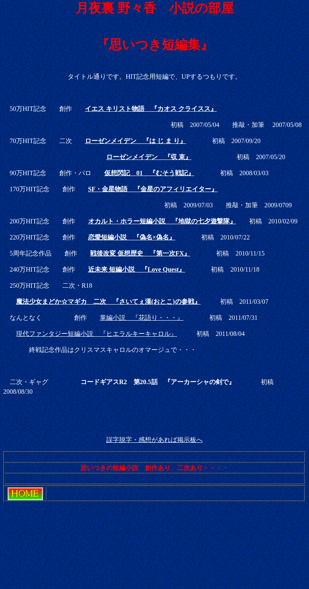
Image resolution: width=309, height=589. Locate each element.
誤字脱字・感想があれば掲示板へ (154, 439)
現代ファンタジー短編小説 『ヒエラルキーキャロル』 (96, 333)
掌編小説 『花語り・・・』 (141, 317)
